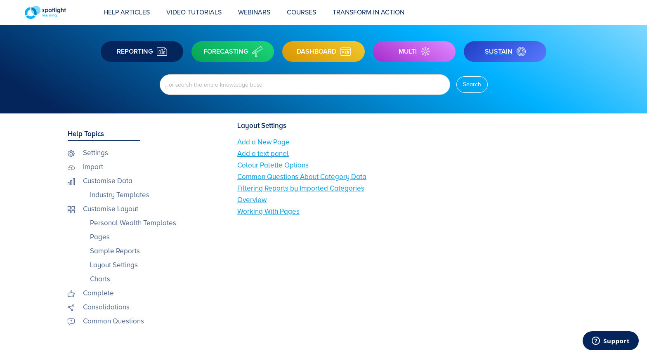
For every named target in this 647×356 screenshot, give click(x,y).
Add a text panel (263, 153)
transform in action (368, 12)
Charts (100, 279)
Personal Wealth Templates (133, 223)
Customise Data (107, 181)
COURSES (301, 12)
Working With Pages (268, 211)
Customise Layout (110, 209)
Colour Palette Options (273, 165)
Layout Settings (114, 265)
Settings (95, 153)
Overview (252, 200)
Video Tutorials (194, 12)
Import (93, 167)
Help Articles (127, 12)
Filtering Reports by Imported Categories (300, 188)
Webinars (254, 12)
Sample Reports (115, 251)
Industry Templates (119, 195)
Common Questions (113, 321)
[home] (60, 12)
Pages (100, 237)
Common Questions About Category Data (301, 176)
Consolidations (106, 307)
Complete (98, 293)
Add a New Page (263, 142)
